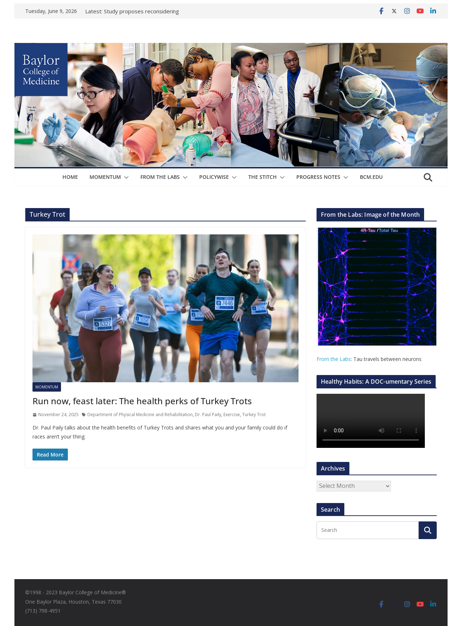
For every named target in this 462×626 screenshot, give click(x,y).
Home (70, 176)
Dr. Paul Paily (208, 414)
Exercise (231, 414)
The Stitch (262, 176)
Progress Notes (318, 176)
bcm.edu (371, 176)
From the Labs (334, 359)
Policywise (214, 176)
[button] (125, 177)
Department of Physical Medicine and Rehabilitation (140, 414)
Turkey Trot (254, 414)
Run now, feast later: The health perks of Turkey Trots (142, 401)
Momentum (105, 176)
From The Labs (160, 176)
